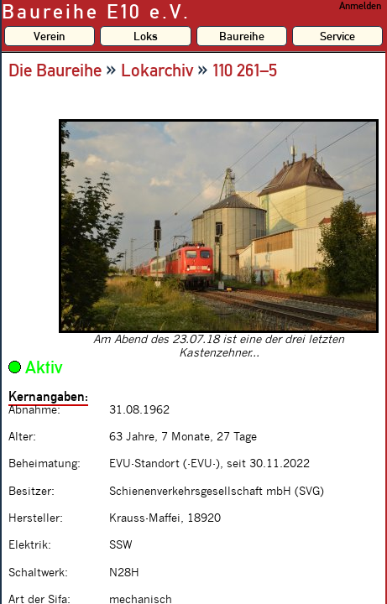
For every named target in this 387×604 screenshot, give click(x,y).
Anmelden (360, 6)
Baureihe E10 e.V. (96, 11)
